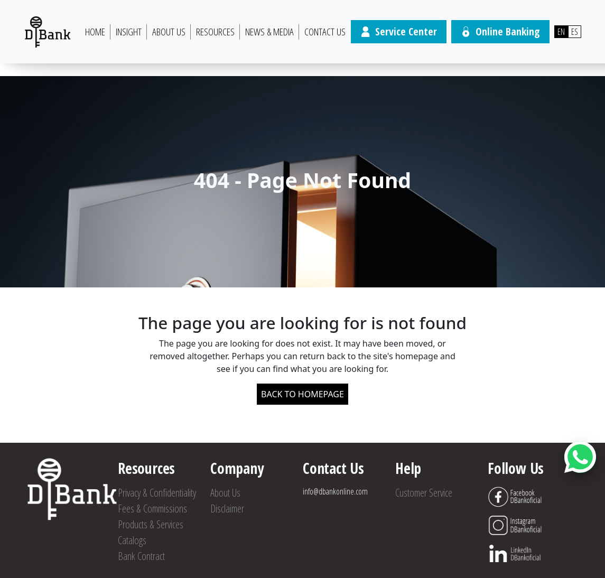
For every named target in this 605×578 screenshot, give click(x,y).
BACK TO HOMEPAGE (302, 394)
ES (574, 32)
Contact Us (325, 32)
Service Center (398, 31)
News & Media (269, 32)
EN (561, 32)
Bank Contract (141, 556)
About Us (168, 32)
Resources (215, 32)
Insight (129, 32)
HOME (95, 32)
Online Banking (500, 31)
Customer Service (423, 493)
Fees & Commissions (152, 508)
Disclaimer (227, 508)
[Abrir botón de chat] (580, 457)
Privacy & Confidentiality (157, 493)
